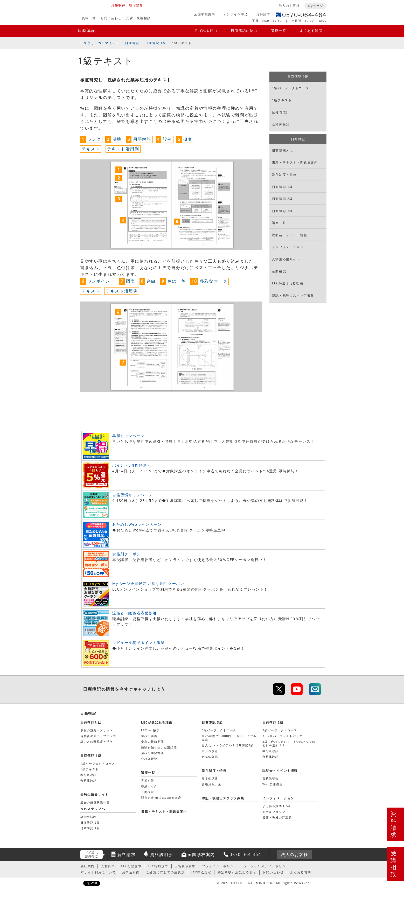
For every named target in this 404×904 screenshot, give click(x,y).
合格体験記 (281, 124)
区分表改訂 (281, 112)
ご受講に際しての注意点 (165, 872)
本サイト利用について (98, 872)
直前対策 (147, 780)
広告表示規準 (185, 866)
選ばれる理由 (205, 30)
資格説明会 (270, 778)
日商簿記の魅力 (244, 30)
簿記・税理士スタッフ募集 (293, 295)
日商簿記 (87, 30)
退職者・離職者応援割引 (134, 613)
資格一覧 (89, 18)
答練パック (149, 786)
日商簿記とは (282, 150)
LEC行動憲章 (131, 866)
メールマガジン (273, 812)
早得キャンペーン (128, 435)
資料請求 (263, 14)
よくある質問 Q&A (276, 806)
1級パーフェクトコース (290, 88)
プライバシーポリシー (219, 866)
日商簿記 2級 (282, 199)
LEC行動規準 (158, 866)
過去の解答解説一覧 (95, 802)
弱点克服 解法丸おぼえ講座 (161, 798)
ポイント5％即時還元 (131, 465)
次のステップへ (92, 809)
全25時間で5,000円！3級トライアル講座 (229, 737)
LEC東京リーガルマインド (98, 43)
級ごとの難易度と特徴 (96, 742)
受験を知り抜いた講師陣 (159, 747)
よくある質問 (311, 30)
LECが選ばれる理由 (287, 283)
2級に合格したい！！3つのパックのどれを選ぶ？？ (289, 743)
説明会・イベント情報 (289, 235)
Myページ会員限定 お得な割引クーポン (148, 583)
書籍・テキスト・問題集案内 (295, 162)
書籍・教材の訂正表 (277, 817)
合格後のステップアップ (98, 736)
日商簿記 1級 (155, 43)
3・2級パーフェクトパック (282, 736)
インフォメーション (288, 247)
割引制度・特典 (284, 174)
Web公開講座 (272, 784)
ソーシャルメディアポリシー (266, 866)
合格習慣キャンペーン (132, 494)
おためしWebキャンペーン (137, 524)
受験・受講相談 (138, 18)
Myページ (315, 6)
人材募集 (108, 866)
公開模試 (279, 271)
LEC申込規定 (201, 872)
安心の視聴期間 (152, 742)
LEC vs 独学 (150, 730)
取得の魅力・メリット (96, 730)
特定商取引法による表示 (237, 872)
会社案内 (88, 866)
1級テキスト (282, 100)
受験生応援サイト (286, 259)
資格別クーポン (126, 553)
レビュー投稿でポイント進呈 (138, 642)
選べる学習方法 (152, 753)
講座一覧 (278, 30)
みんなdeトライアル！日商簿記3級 (228, 745)
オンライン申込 (235, 14)
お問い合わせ (111, 18)
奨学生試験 (210, 778)
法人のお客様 (289, 6)
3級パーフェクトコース (219, 730)
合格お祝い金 (211, 784)
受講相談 (394, 863)
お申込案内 (131, 872)
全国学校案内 (204, 14)
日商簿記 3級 (282, 211)
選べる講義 (149, 736)
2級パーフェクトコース (279, 730)
